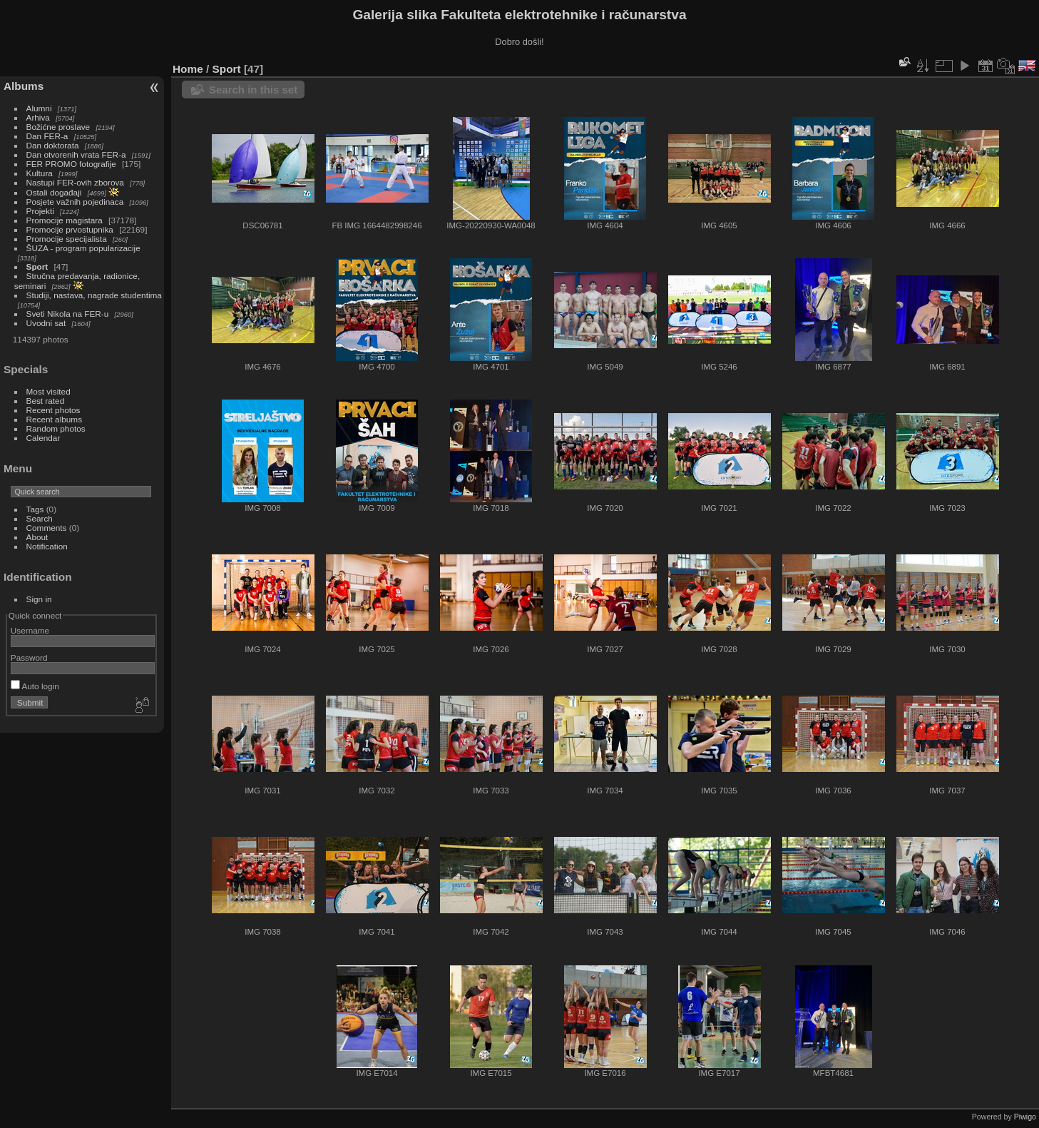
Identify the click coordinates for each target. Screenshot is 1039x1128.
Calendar (43, 437)
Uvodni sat (46, 322)
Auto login (35, 686)
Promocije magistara (64, 220)
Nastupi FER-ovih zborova (75, 182)
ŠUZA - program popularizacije (83, 248)
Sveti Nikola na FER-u (67, 313)
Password (29, 657)
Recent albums (54, 419)
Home (188, 69)
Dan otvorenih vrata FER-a (76, 154)
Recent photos (53, 410)
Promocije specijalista (66, 238)
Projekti (40, 210)
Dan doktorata (52, 145)
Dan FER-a (47, 136)
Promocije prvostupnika (69, 229)
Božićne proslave (58, 126)
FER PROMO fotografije (71, 163)
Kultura (39, 173)
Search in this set (253, 89)
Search (39, 518)
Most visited (48, 391)
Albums (23, 86)
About (37, 537)
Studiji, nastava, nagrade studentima (94, 295)
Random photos (56, 428)
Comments (46, 527)
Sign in (39, 599)
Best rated (45, 400)
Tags (35, 509)
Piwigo (1025, 1116)
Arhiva (38, 117)
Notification (47, 546)
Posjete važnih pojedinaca (75, 201)
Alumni (39, 108)
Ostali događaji (54, 192)
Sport (37, 266)
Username (30, 630)
